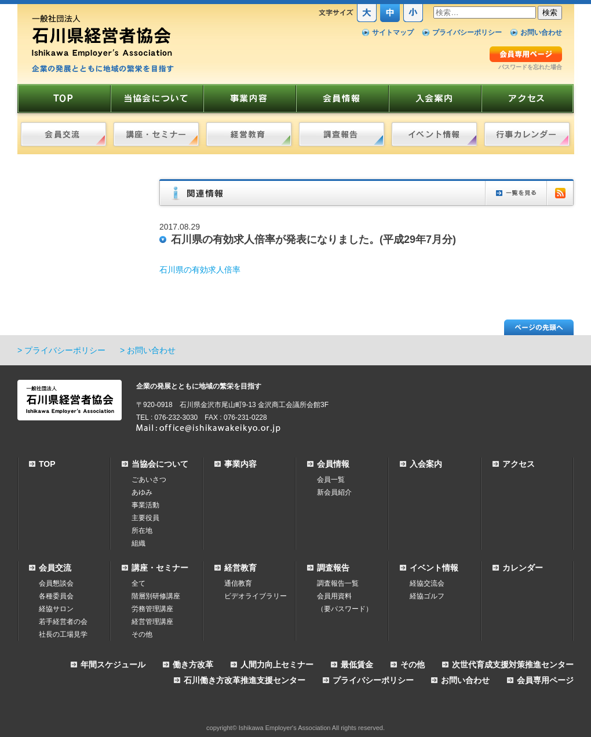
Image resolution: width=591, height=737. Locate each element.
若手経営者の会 (63, 622)
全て (138, 583)
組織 (138, 543)
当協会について (160, 464)
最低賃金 (357, 664)
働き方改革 (193, 664)
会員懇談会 (56, 583)
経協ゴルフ (427, 596)
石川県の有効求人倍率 (199, 269)
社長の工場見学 (63, 634)
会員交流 (55, 567)
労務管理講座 (152, 609)
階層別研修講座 (156, 596)
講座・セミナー (160, 567)
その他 (142, 634)
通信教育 (238, 583)
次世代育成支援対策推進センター (513, 664)
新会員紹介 (334, 492)
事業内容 (240, 464)
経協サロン (56, 609)
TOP (47, 464)
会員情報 (333, 464)
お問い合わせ (541, 32)
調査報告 (333, 567)
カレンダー (522, 567)
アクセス (518, 464)
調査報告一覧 (338, 583)
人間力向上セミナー (276, 664)
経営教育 (240, 567)
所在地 (142, 531)
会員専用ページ (545, 680)
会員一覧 (331, 479)
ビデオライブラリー (255, 596)
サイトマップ (393, 32)
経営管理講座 (152, 622)
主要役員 (145, 518)
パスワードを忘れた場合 (530, 67)
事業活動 (145, 505)
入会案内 (426, 464)
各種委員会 (56, 596)
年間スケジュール (113, 664)
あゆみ (142, 492)
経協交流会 (427, 583)
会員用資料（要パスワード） (345, 602)
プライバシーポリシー (467, 32)
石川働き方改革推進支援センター (244, 680)
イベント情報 (434, 567)
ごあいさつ (149, 479)
